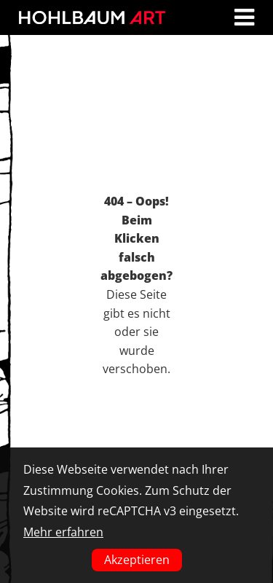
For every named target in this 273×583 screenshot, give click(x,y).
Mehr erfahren (63, 532)
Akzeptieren (137, 560)
